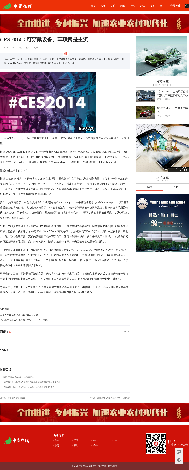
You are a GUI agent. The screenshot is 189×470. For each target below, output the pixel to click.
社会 (133, 5)
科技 (123, 5)
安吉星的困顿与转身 (16, 398)
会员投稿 (175, 5)
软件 (162, 5)
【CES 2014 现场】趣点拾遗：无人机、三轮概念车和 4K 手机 (28, 387)
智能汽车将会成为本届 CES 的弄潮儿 (18, 377)
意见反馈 (179, 460)
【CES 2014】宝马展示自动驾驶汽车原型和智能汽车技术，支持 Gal (31, 382)
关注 (113, 5)
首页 (93, 5)
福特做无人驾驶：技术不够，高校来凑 (113, 398)
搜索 (187, 6)
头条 (103, 5)
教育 (142, 5)
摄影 (152, 5)
